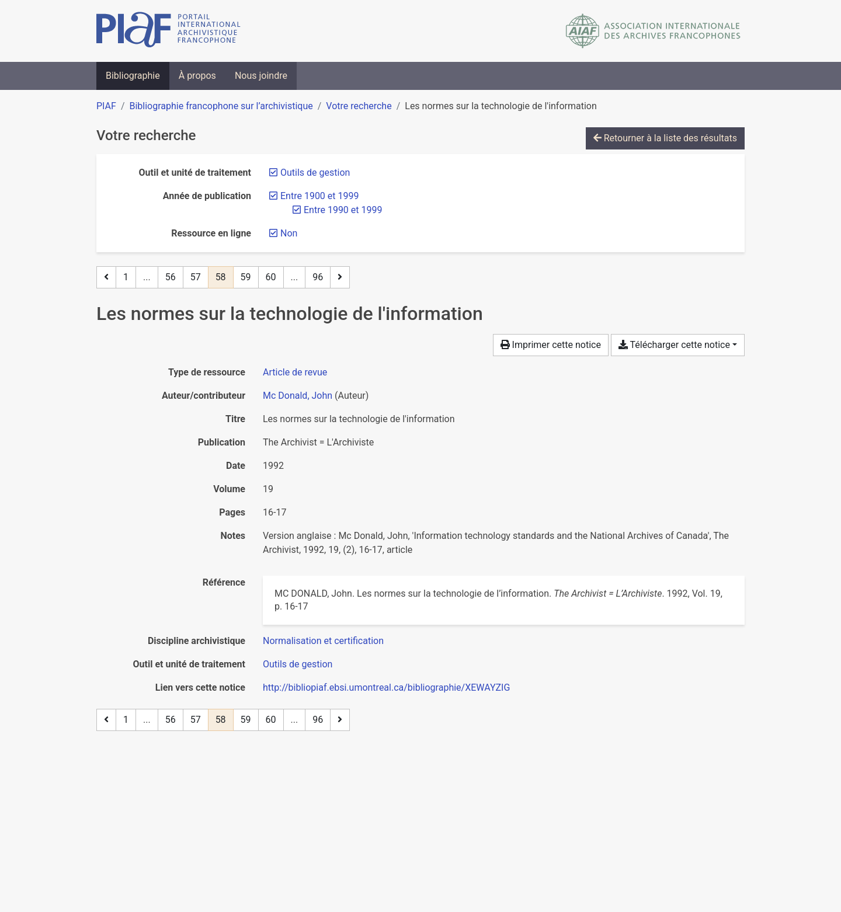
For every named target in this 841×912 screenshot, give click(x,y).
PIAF (106, 106)
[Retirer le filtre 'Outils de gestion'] (315, 172)
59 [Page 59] (246, 277)
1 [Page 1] (125, 277)
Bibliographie (133, 75)
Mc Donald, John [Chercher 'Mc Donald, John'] (297, 395)
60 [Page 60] (271, 277)
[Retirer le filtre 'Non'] (288, 233)
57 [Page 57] (195, 277)
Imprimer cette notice (551, 344)
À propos (197, 75)
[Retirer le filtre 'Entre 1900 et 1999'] (319, 195)
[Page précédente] (106, 277)
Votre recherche (358, 106)
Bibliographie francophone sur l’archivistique (220, 106)
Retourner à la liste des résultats (665, 138)
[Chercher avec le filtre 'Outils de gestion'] (297, 664)
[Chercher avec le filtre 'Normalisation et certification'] (323, 640)
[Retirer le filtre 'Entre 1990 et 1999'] (343, 209)
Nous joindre (261, 75)
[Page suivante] (340, 277)
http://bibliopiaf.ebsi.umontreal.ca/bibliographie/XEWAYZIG (386, 687)
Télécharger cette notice (674, 344)
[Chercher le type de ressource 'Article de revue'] (295, 372)
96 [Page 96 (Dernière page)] (317, 277)
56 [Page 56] (170, 277)
